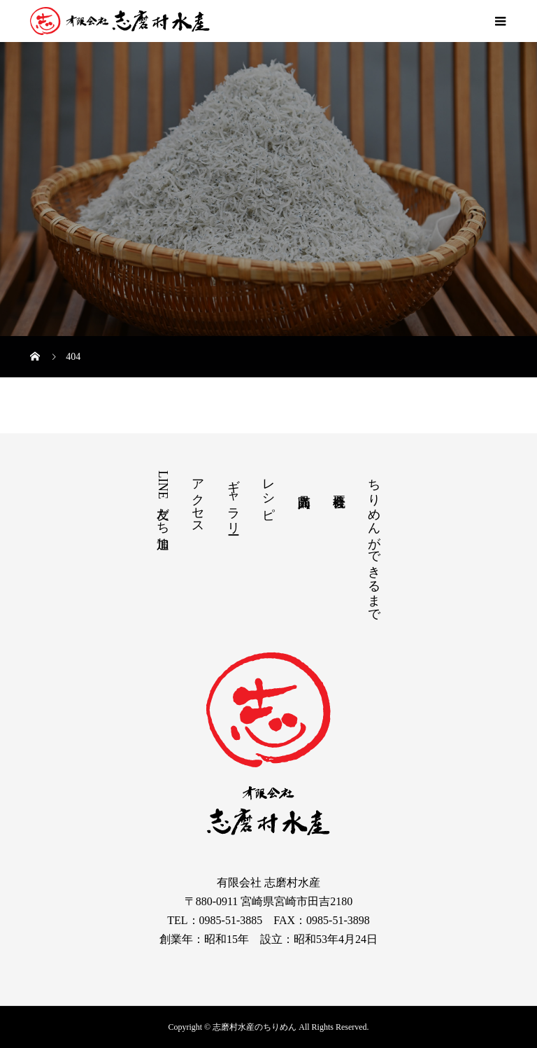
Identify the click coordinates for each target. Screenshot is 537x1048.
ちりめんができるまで (374, 542)
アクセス (198, 499)
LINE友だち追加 (163, 499)
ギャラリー (234, 499)
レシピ (268, 491)
